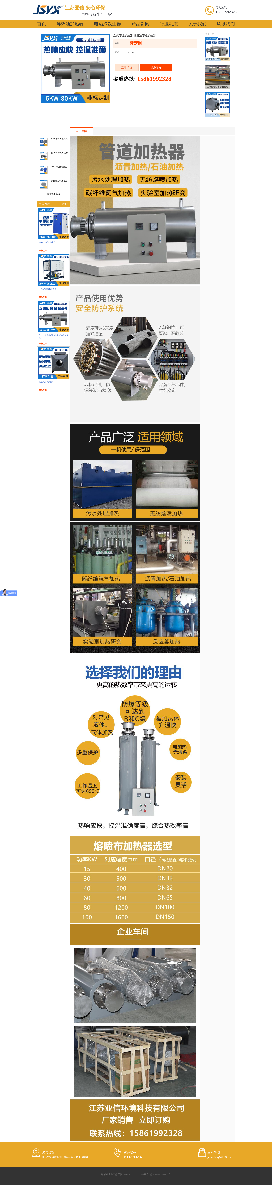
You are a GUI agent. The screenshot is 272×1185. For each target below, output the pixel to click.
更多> (65, 204)
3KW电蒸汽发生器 (47, 242)
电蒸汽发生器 (107, 23)
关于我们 (197, 23)
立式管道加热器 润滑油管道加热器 (53, 336)
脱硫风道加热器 (46, 382)
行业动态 (169, 23)
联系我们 (226, 23)
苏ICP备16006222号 (160, 1174)
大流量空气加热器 (59, 180)
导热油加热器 (70, 23)
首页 (41, 23)
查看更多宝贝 (53, 193)
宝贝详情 (81, 131)
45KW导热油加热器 (48, 289)
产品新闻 (140, 23)
